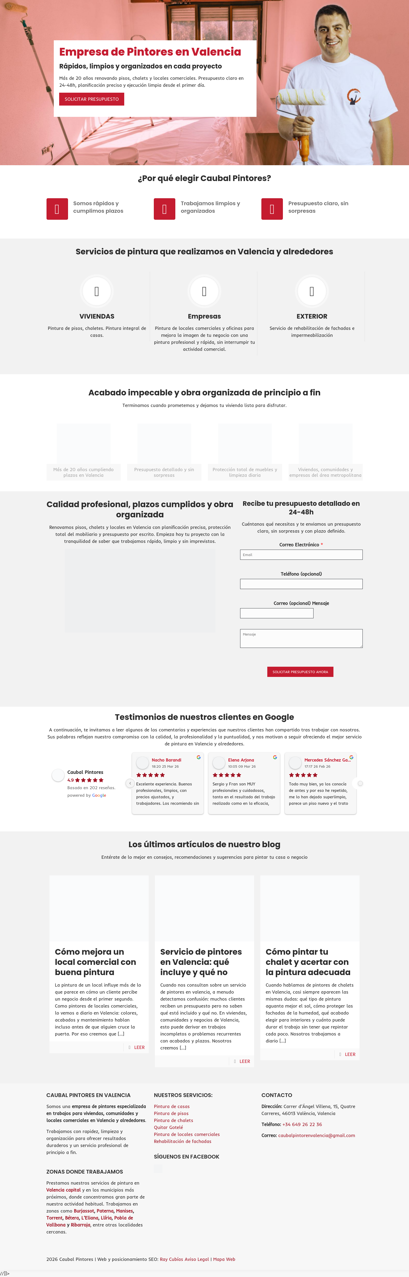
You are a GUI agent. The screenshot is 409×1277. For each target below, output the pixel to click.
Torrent (55, 1218)
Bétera (72, 1218)
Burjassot (84, 1211)
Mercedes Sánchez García (328, 760)
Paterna (105, 1211)
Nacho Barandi (166, 760)
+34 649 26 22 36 (302, 1124)
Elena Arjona (241, 760)
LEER (139, 1047)
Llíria (106, 1218)
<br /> (311, 1163)
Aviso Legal (198, 1259)
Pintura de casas (172, 1106)
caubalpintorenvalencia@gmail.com (316, 1135)
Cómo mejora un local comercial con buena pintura (95, 962)
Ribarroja (80, 1225)
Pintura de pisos (171, 1113)
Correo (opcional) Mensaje (301, 603)
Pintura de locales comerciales (187, 1134)
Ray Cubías (171, 1259)
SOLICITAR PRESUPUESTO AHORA (300, 672)
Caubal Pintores (85, 772)
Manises (124, 1211)
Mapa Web (224, 1259)
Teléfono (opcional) (301, 574)
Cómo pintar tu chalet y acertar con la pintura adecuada (308, 962)
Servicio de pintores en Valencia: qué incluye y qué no (201, 962)
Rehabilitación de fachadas (182, 1141)
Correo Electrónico (301, 544)
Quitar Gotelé (168, 1127)
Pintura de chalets (173, 1120)
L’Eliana (89, 1218)
